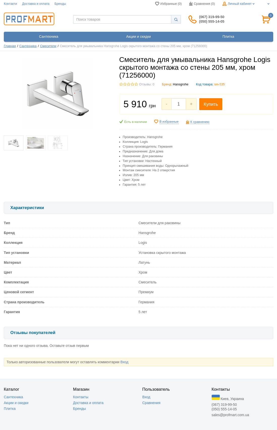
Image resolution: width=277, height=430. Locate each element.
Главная (10, 46)
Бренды (60, 4)
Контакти (10, 4)
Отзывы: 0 (146, 84)
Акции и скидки (16, 403)
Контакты (80, 397)
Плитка (10, 409)
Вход (124, 362)
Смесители (48, 46)
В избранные (169, 121)
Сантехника (28, 46)
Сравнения (151, 403)
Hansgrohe (180, 84)
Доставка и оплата (35, 4)
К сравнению (199, 122)
